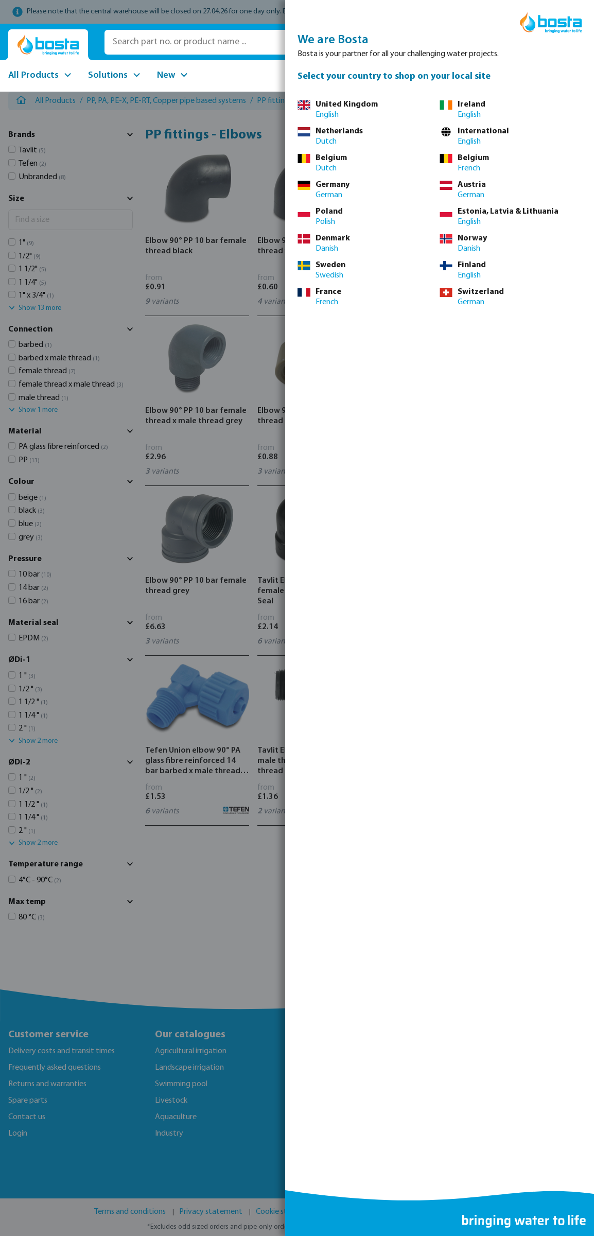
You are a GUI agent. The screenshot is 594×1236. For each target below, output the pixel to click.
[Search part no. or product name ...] (250, 42)
